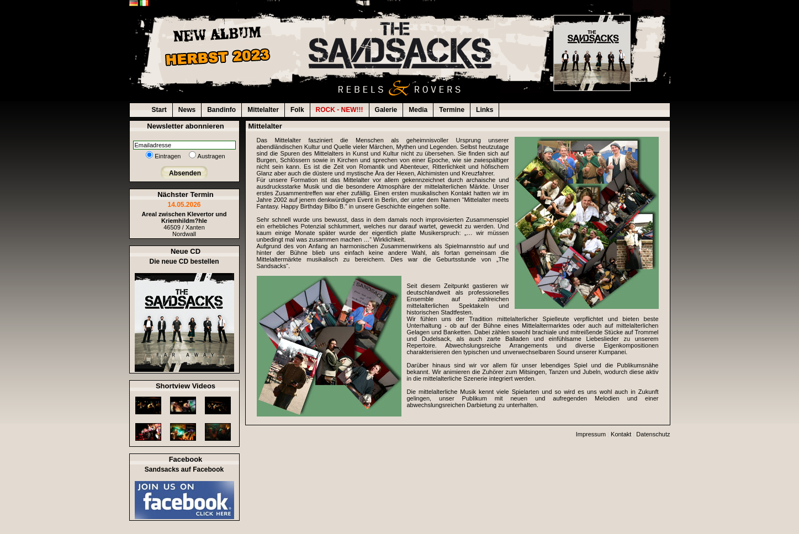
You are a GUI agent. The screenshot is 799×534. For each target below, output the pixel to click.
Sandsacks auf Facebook (184, 469)
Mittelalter (263, 110)
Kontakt (621, 434)
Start (159, 110)
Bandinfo (221, 110)
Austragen (211, 156)
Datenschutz (653, 434)
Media (418, 110)
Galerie (386, 110)
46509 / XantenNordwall (183, 224)
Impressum (591, 434)
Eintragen (168, 156)
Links (484, 110)
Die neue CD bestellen (184, 261)
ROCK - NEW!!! (339, 110)
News (186, 110)
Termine (451, 110)
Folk (297, 110)
